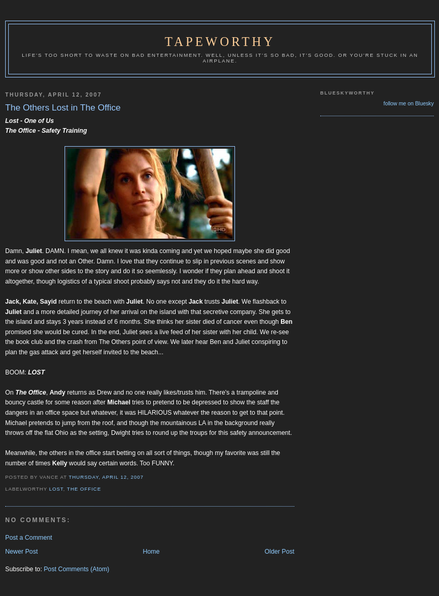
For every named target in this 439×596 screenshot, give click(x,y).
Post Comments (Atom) (76, 569)
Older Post (279, 551)
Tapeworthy (220, 42)
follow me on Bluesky (409, 103)
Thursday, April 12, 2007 (106, 477)
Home (151, 551)
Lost (56, 489)
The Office (84, 489)
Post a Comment (28, 537)
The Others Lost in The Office (63, 108)
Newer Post (21, 551)
